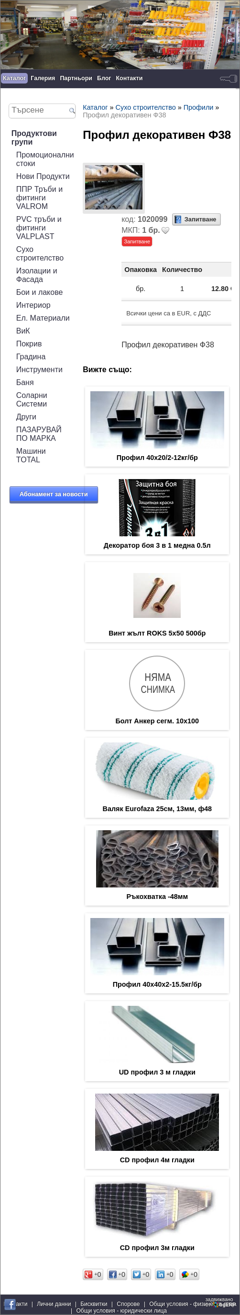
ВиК (23, 331)
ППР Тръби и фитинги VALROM (39, 197)
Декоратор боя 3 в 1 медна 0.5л (157, 545)
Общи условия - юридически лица (121, 1310)
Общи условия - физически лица (192, 1304)
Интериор (33, 305)
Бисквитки (93, 1304)
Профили (199, 107)
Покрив (29, 344)
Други (26, 417)
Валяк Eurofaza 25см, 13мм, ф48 (157, 809)
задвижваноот (221, 1302)
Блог (104, 78)
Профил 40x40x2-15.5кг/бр (157, 984)
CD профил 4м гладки (157, 1160)
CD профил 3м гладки (157, 1248)
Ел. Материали (43, 318)
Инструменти (39, 369)
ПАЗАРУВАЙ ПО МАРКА (39, 434)
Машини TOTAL (31, 455)
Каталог (14, 78)
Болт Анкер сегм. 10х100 (157, 721)
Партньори (76, 78)
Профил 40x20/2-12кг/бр (157, 457)
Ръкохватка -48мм (157, 896)
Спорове (128, 1304)
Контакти (129, 78)
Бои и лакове (39, 292)
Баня (25, 382)
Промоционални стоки (45, 159)
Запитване (201, 219)
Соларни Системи (31, 399)
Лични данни (54, 1304)
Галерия (43, 78)
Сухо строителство (40, 253)
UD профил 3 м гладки (157, 1072)
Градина (31, 357)
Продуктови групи (34, 137)
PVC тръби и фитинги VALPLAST (39, 227)
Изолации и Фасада (36, 275)
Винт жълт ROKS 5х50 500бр (157, 633)
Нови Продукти (43, 176)
